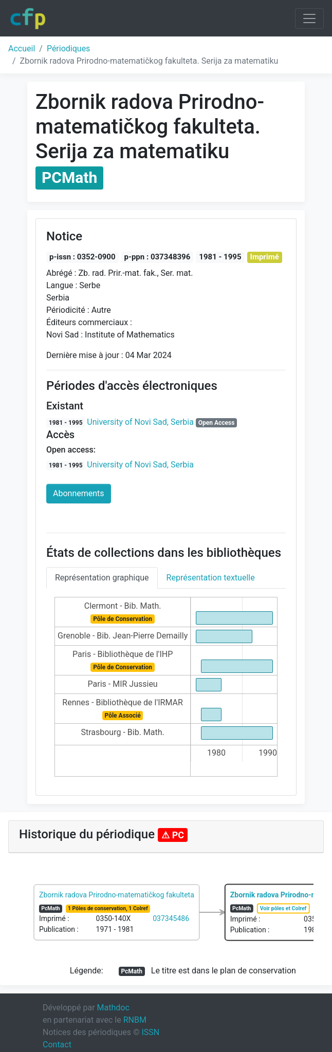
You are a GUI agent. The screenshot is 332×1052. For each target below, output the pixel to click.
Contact (57, 1044)
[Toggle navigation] (309, 18)
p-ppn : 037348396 (157, 256)
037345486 (171, 918)
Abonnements (78, 493)
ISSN (150, 1032)
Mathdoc (113, 1007)
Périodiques (68, 48)
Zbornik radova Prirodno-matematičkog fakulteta (116, 895)
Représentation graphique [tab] (102, 578)
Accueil (21, 48)
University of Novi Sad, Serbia (140, 422)
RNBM (134, 1020)
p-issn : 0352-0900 (82, 256)
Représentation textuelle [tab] (211, 578)
